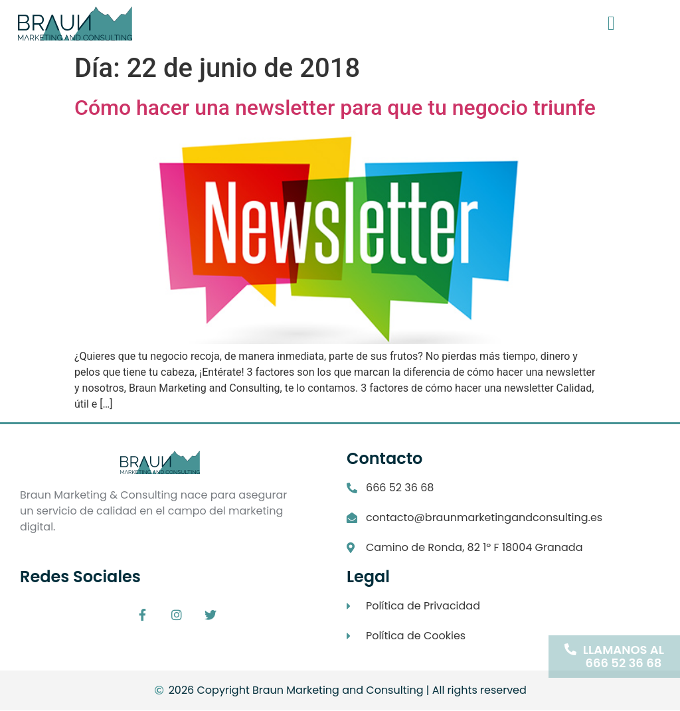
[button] (611, 24)
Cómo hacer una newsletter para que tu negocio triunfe (335, 107)
